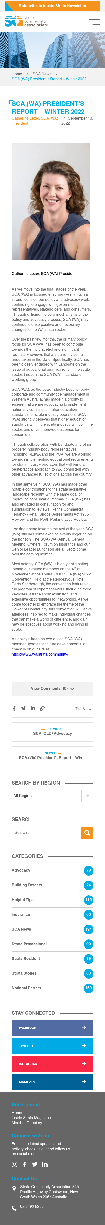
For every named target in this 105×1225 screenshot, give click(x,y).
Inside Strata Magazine (31, 1118)
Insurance (52, 915)
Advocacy (52, 871)
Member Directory (27, 1123)
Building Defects (52, 885)
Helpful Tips (52, 900)
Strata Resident (52, 959)
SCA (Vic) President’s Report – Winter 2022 (52, 758)
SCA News (42, 74)
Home (17, 74)
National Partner (52, 988)
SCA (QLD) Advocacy (52, 734)
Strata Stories (52, 974)
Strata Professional (52, 944)
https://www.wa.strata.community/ (40, 655)
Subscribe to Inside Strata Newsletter (52, 6)
